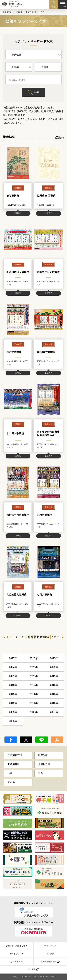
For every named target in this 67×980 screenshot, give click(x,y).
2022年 (54, 667)
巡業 (40, 773)
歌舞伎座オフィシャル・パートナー (33, 903)
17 (56, 637)
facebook (10, 739)
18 (59, 637)
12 (41, 637)
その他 (11, 782)
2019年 (54, 676)
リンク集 (50, 954)
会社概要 (32, 969)
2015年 (13, 694)
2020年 (33, 676)
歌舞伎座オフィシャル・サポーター (33, 922)
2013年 (54, 694)
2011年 (33, 703)
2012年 (13, 703)
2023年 (33, 667)
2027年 (13, 658)
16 (53, 637)
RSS (57, 739)
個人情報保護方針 (48, 961)
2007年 (54, 712)
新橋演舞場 (13, 764)
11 (38, 637)
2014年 (33, 694)
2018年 (13, 685)
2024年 (13, 667)
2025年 (54, 658)
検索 (36, 92)
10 (35, 637)
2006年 (13, 721)
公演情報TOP (15, 755)
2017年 (33, 685)
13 (44, 637)
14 (47, 637)
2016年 (54, 685)
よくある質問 (17, 961)
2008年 (33, 712)
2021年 (13, 676)
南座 (10, 773)
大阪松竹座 (44, 764)
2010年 (54, 703)
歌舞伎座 (43, 755)
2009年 (13, 712)
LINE (41, 739)
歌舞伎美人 (7, 12)
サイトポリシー (17, 954)
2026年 (33, 658)
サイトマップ (50, 946)
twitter (26, 739)
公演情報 (18, 12)
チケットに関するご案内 (17, 946)
